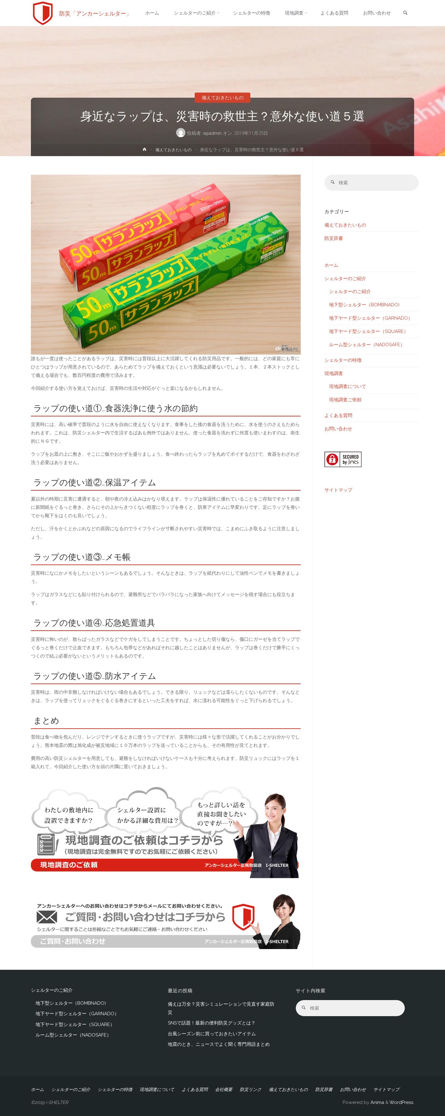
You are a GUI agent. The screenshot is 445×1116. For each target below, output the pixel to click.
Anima (376, 1102)
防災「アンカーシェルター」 (95, 13)
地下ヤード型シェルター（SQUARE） (368, 331)
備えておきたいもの (223, 97)
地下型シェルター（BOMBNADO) (364, 305)
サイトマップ (338, 490)
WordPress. (401, 1102)
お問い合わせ (338, 429)
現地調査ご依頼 (345, 400)
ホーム (331, 265)
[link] (405, 13)
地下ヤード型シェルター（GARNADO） (371, 318)
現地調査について (347, 387)
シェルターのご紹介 (345, 278)
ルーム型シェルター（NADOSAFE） (367, 344)
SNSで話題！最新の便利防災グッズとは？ (212, 1023)
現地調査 (333, 374)
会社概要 (223, 1089)
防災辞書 (333, 238)
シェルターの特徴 (343, 360)
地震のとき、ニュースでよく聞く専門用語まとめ (219, 1044)
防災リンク (250, 1089)
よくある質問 (338, 415)
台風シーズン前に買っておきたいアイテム (212, 1034)
